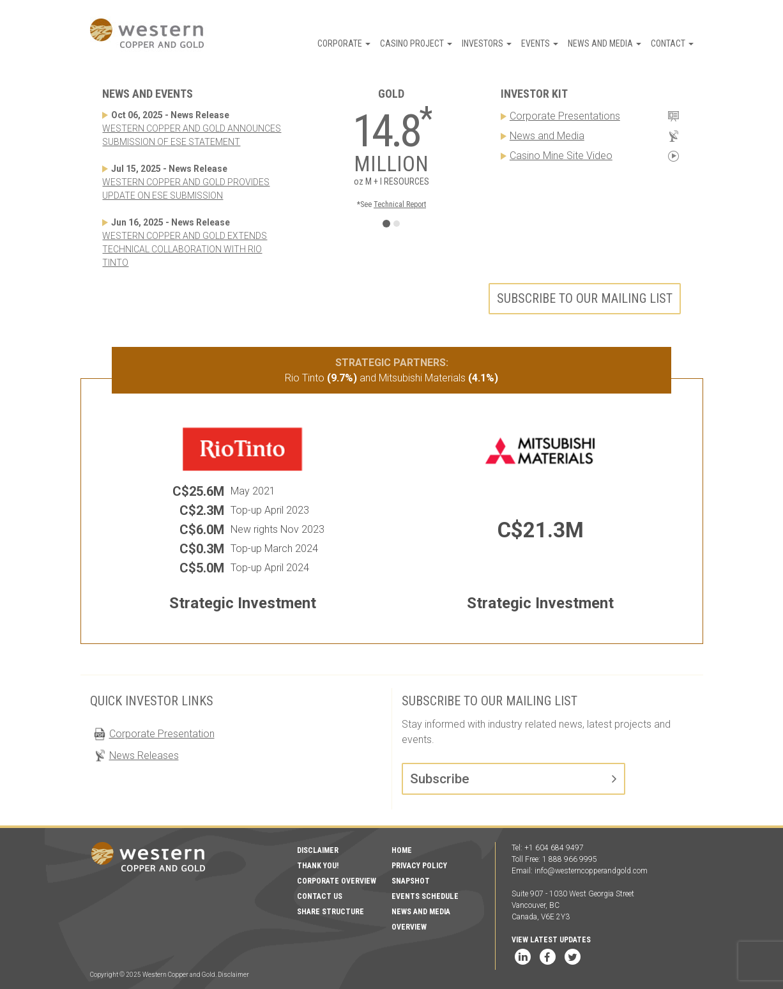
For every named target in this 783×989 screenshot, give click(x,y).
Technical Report (400, 204)
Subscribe (439, 778)
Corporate (343, 43)
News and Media (604, 43)
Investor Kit (534, 93)
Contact (672, 43)
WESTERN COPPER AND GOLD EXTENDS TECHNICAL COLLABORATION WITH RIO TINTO (184, 249)
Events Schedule (425, 896)
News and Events (147, 93)
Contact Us (319, 896)
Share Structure (330, 911)
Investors (487, 43)
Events (539, 43)
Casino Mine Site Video (561, 156)
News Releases (144, 755)
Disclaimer (317, 850)
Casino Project (416, 43)
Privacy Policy (419, 865)
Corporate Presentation (162, 734)
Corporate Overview (336, 881)
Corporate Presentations (565, 116)
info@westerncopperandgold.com (591, 870)
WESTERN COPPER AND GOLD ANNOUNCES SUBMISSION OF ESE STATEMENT (191, 135)
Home (402, 850)
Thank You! (317, 865)
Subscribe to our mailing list (585, 298)
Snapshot (411, 881)
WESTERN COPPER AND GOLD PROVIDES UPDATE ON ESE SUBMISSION (186, 189)
